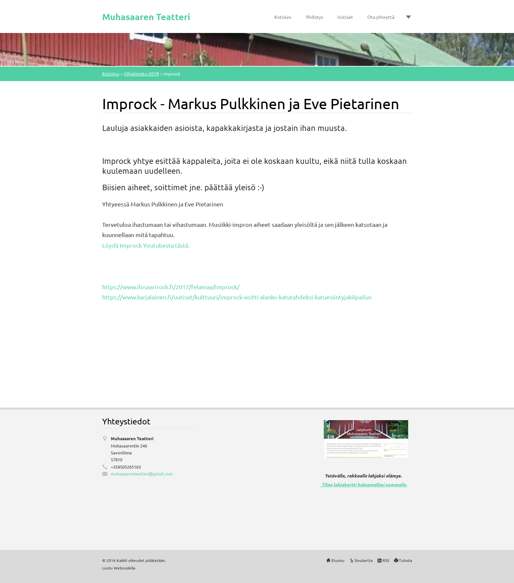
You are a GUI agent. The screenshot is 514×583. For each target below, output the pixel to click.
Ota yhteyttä (380, 17)
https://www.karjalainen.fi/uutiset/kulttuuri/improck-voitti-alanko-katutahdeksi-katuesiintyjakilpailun (237, 296)
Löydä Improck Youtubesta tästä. (146, 245)
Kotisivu (282, 17)
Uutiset (345, 17)
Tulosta (405, 560)
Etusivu (338, 560)
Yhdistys (314, 17)
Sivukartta (363, 560)
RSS (385, 560)
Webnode (122, 567)
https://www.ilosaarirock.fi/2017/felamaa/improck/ (170, 286)
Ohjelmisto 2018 (141, 74)
